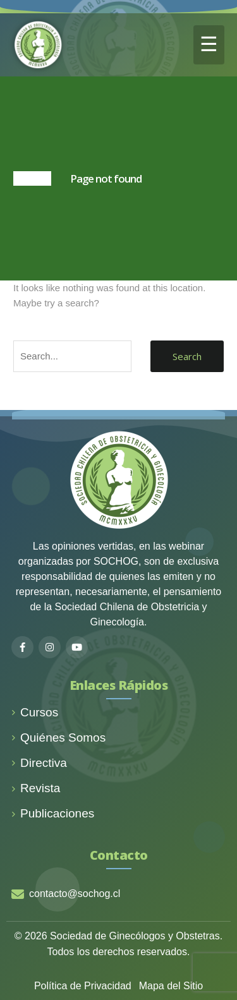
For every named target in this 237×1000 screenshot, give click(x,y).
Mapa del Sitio (171, 985)
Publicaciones (52, 813)
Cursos (34, 712)
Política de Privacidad (82, 985)
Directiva (39, 762)
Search (187, 356)
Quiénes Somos (58, 737)
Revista (35, 788)
